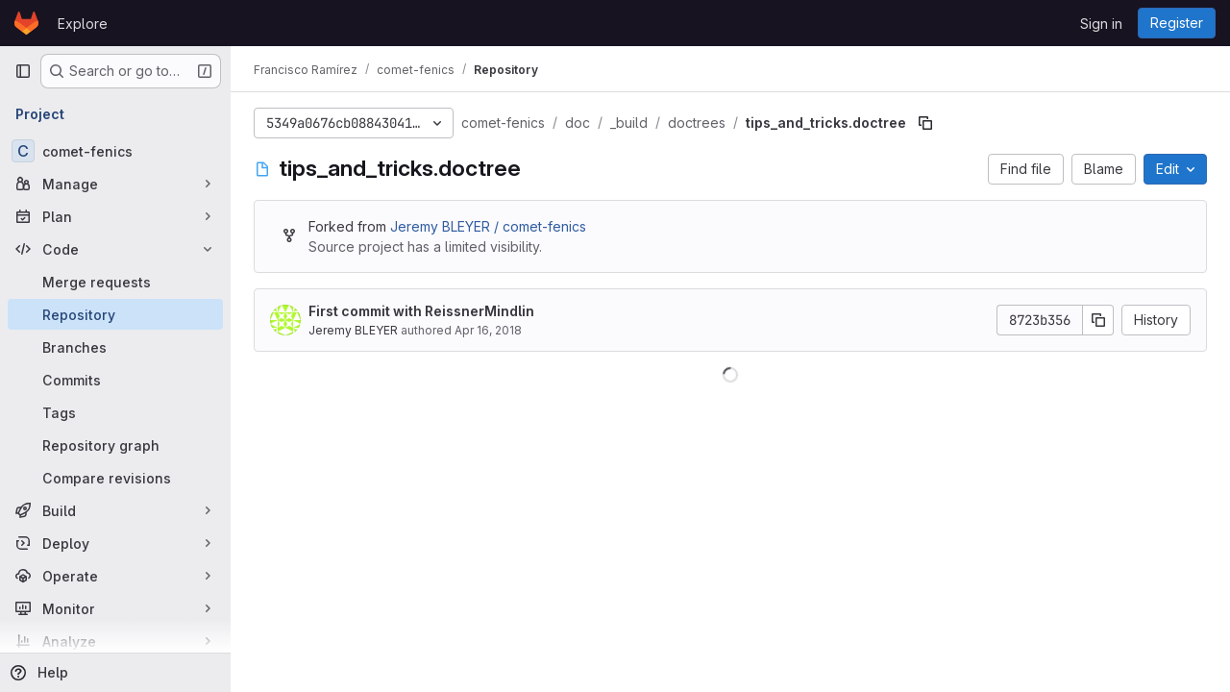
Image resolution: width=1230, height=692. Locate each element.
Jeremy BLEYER (353, 330)
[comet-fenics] (115, 151)
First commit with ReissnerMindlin (421, 311)
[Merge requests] (115, 281)
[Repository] (115, 314)
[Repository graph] (115, 445)
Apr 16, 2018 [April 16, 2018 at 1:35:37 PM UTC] (488, 330)
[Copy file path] (925, 123)
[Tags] (115, 412)
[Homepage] (26, 23)
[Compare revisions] (115, 477)
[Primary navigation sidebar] (23, 71)
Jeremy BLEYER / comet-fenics (488, 226)
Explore (83, 23)
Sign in (1101, 23)
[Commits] (115, 379)
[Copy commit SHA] (1098, 320)
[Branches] (115, 347)
